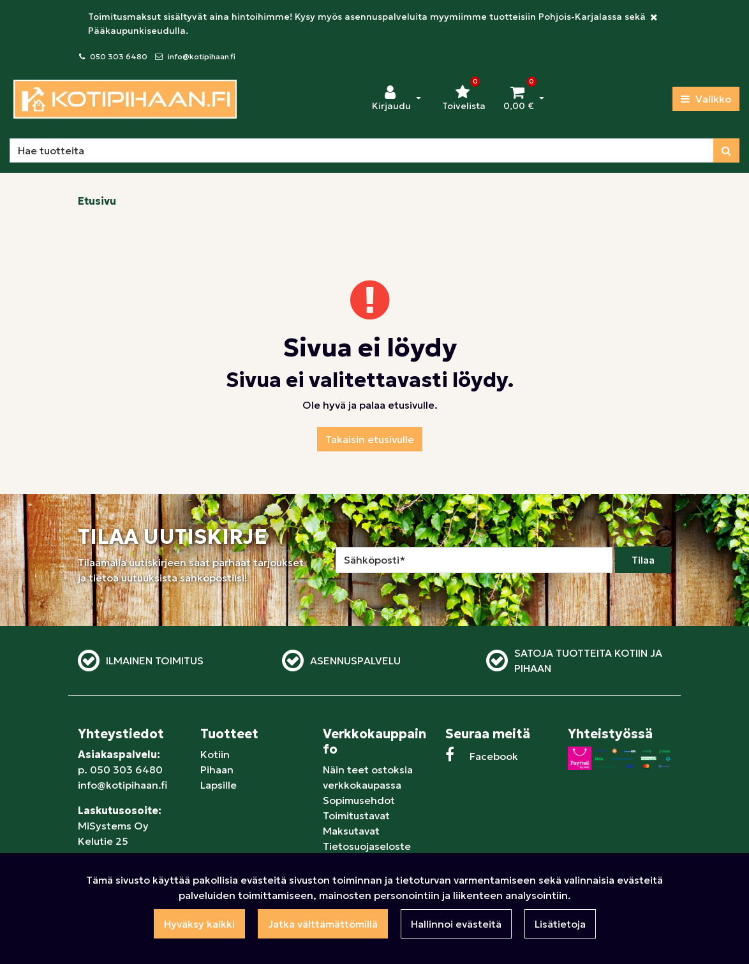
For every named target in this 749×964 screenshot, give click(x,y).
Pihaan (217, 769)
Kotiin (215, 754)
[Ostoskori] (519, 99)
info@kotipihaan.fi (201, 56)
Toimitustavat (356, 815)
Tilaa (643, 559)
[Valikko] (705, 99)
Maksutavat (351, 830)
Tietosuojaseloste (367, 846)
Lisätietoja (560, 923)
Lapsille (218, 784)
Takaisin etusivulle (369, 439)
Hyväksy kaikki (199, 923)
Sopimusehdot (359, 800)
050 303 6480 (118, 56)
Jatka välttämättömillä (323, 923)
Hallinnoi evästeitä (456, 923)
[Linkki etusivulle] (125, 99)
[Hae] (362, 150)
